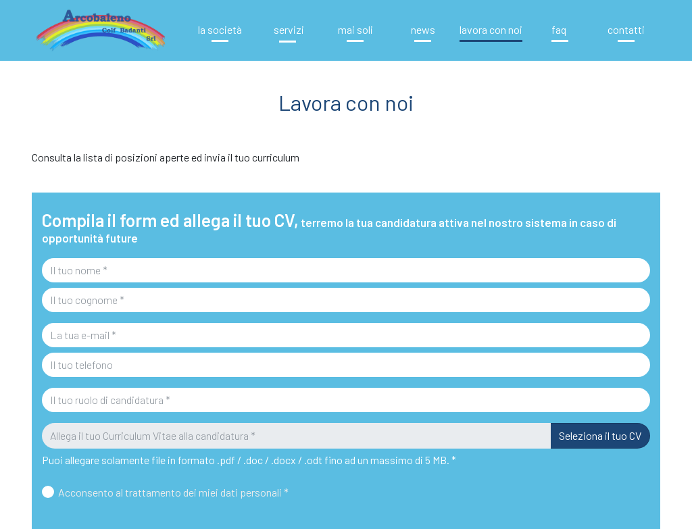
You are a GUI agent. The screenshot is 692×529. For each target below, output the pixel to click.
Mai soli (355, 29)
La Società (220, 29)
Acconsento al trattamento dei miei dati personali (173, 492)
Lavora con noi (491, 29)
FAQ (558, 29)
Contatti (626, 29)
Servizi (287, 29)
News (423, 29)
